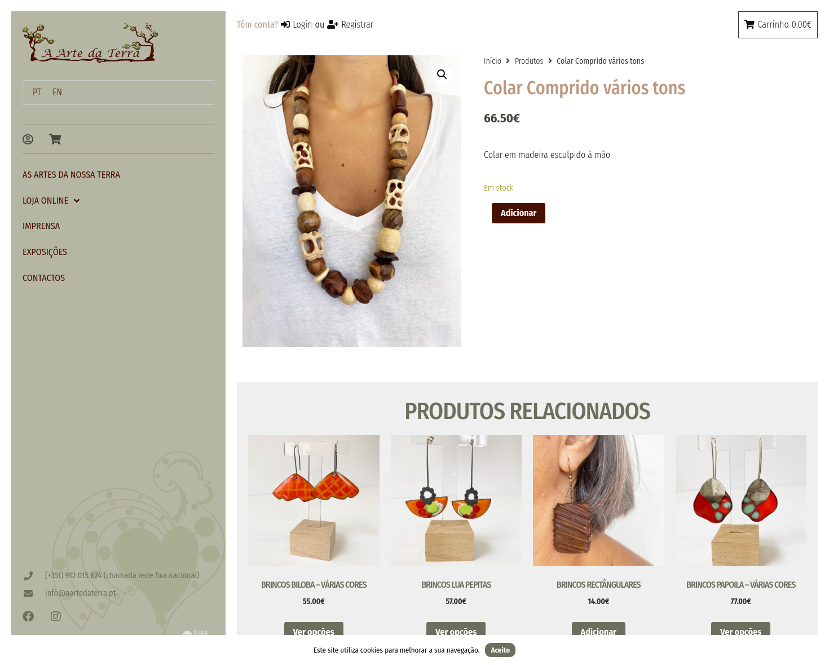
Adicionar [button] (598, 632)
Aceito (500, 650)
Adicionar (518, 213)
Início (492, 61)
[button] (442, 74)
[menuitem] (37, 92)
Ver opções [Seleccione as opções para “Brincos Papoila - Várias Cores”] (740, 632)
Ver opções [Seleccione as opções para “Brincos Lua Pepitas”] (456, 632)
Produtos (529, 61)
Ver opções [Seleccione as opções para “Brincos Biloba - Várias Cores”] (313, 632)
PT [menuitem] (37, 92)
